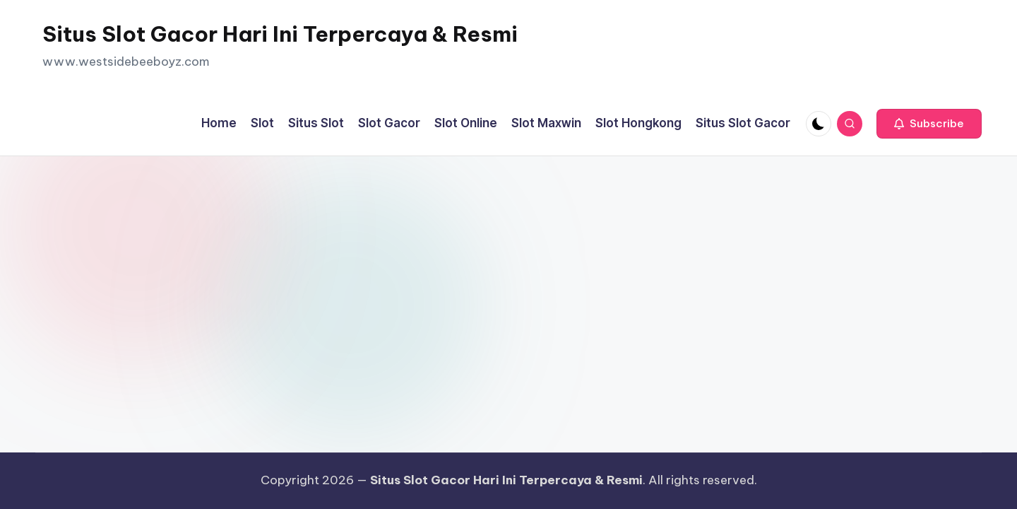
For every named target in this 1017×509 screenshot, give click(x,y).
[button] (929, 124)
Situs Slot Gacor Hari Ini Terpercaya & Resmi (280, 34)
